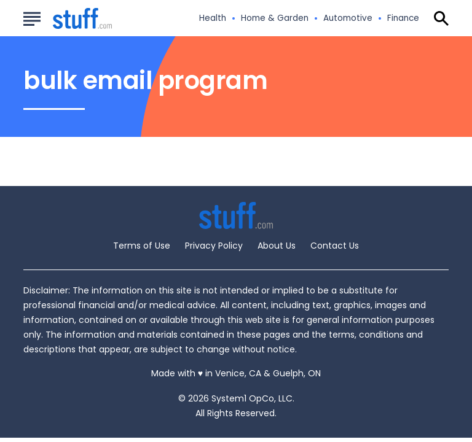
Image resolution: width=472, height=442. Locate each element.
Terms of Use (141, 245)
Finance (403, 18)
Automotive (347, 18)
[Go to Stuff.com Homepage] (67, 18)
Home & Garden (275, 18)
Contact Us (334, 245)
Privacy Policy (214, 245)
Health (212, 18)
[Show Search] (441, 18)
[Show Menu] (31, 17)
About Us (277, 245)
